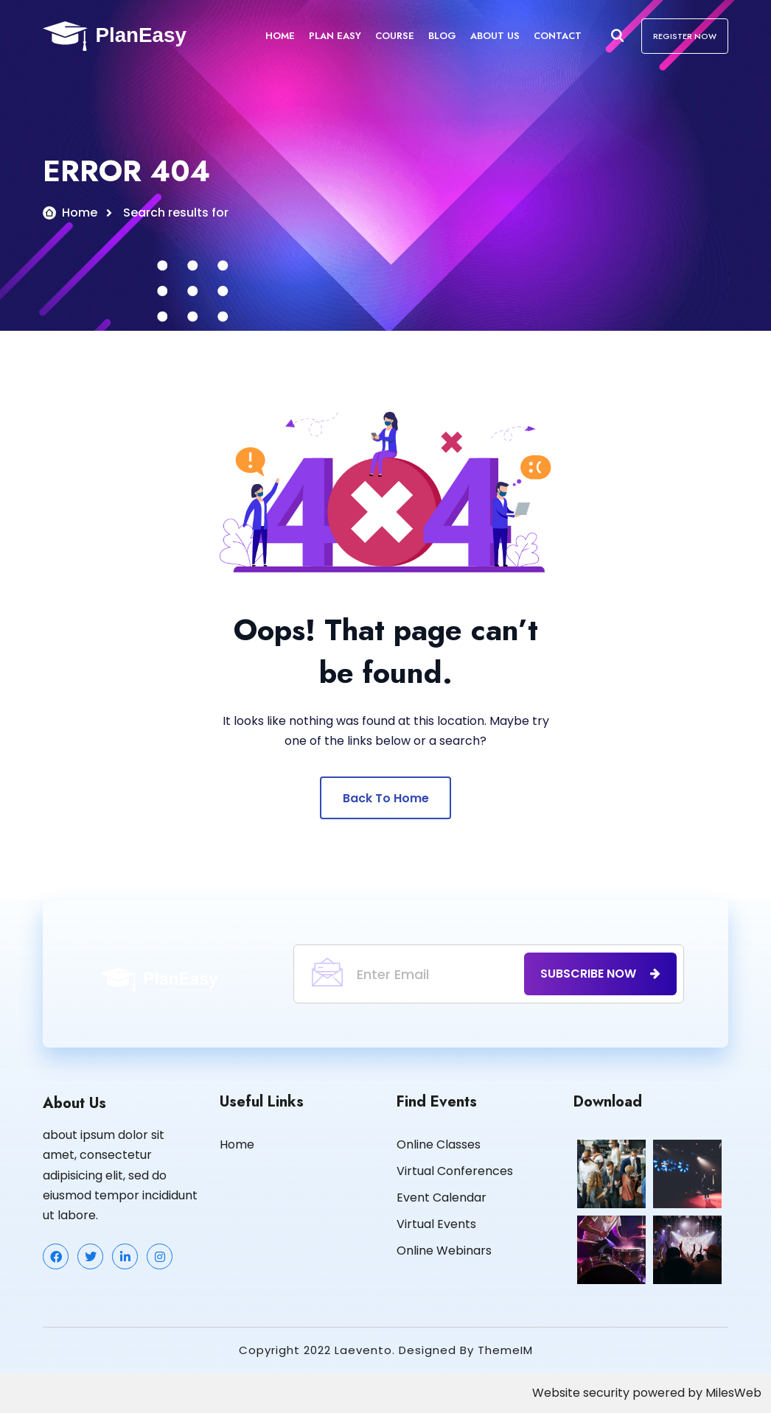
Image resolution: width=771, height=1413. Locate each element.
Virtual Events (436, 1224)
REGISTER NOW (684, 36)
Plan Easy (335, 36)
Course (394, 36)
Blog (442, 36)
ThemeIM (505, 1350)
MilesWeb (733, 1393)
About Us (495, 36)
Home (280, 36)
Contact (558, 36)
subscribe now (600, 974)
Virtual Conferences (455, 1171)
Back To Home (386, 798)
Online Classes (439, 1145)
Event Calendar (441, 1198)
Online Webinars (444, 1251)
